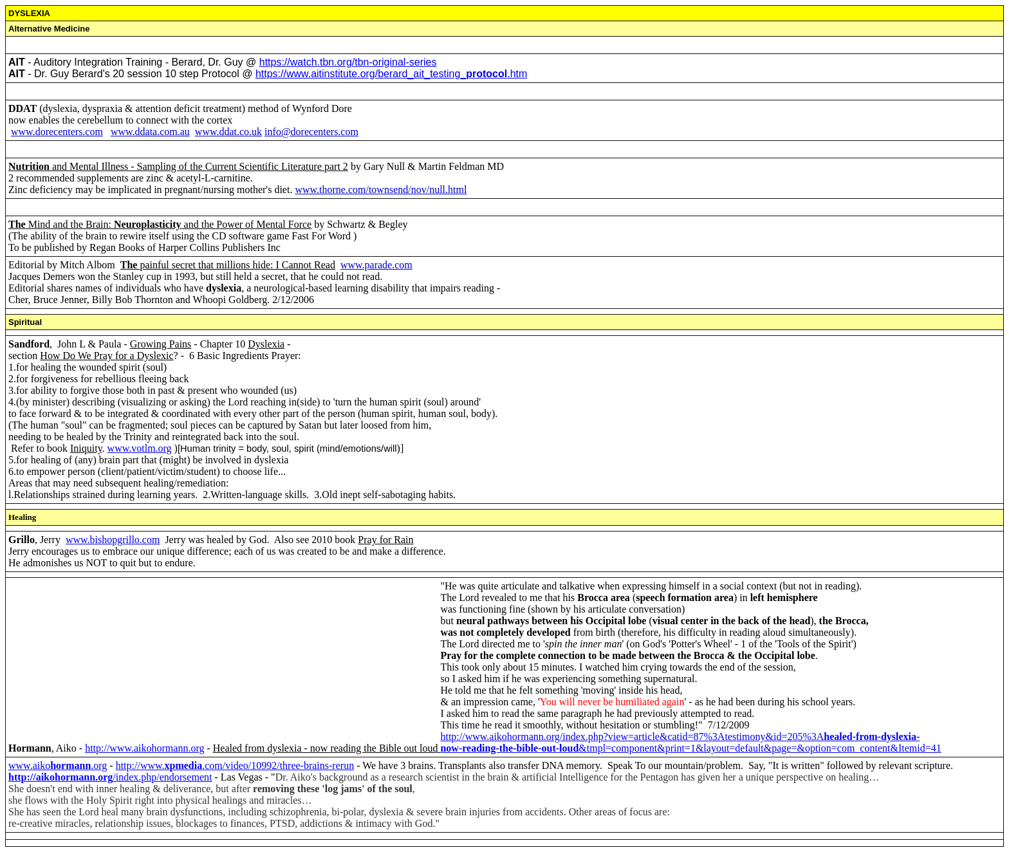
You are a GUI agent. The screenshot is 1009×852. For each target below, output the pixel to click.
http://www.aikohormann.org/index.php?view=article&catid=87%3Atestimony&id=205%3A (680, 736)
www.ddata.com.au (150, 131)
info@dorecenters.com (311, 131)
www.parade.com (376, 264)
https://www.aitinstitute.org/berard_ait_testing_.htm (391, 73)
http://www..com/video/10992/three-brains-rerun (235, 765)
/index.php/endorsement (110, 777)
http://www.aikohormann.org (144, 748)
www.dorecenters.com (57, 131)
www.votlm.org (139, 448)
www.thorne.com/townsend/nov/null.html (381, 189)
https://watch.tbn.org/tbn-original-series (348, 62)
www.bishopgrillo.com (113, 539)
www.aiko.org (57, 765)
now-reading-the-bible (489, 748)
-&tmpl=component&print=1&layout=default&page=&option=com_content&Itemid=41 (739, 748)
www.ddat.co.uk (228, 131)
